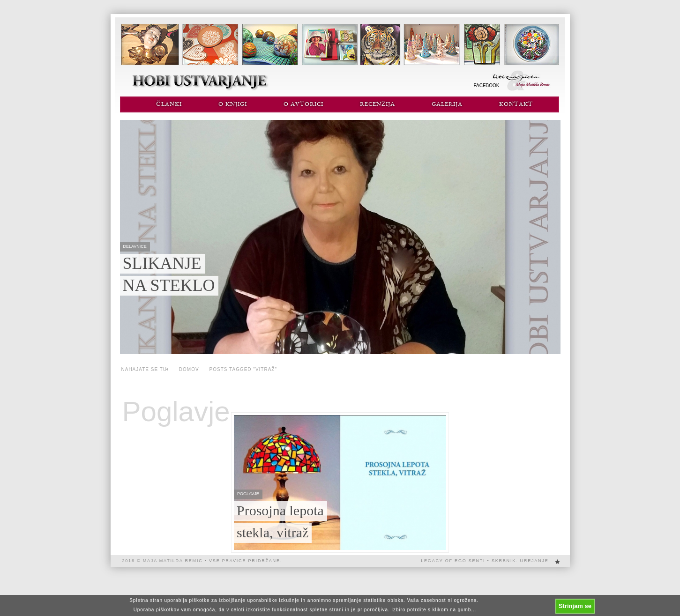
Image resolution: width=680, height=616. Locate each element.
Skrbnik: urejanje (520, 560)
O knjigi (232, 105)
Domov (189, 369)
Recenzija (377, 105)
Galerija (447, 105)
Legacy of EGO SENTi (453, 560)
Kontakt (516, 105)
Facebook (487, 85)
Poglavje (176, 412)
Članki (168, 105)
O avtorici (303, 105)
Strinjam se (575, 605)
